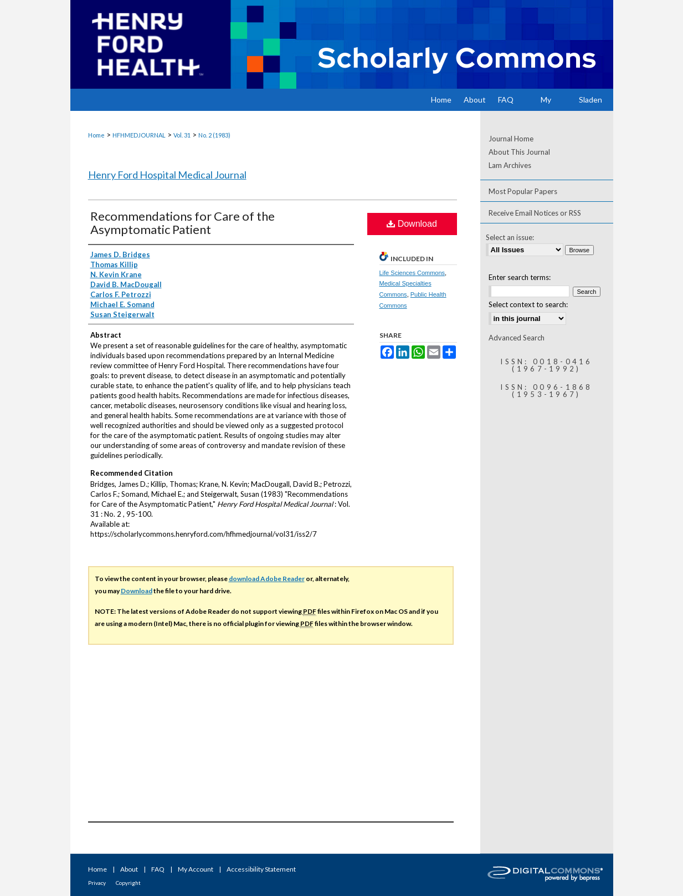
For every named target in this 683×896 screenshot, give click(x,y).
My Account (195, 869)
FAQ (158, 869)
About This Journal (519, 151)
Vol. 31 (182, 135)
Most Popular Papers (523, 191)
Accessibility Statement (261, 869)
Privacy (97, 882)
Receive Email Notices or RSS (535, 212)
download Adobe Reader (267, 578)
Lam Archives (510, 165)
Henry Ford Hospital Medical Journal (167, 175)
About (129, 869)
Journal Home (511, 138)
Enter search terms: (520, 277)
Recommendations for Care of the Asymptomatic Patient (182, 222)
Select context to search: (528, 304)
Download (412, 223)
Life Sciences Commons (412, 272)
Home (96, 135)
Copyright (128, 882)
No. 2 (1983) (214, 135)
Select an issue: (510, 237)
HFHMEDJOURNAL (139, 135)
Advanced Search (517, 337)
